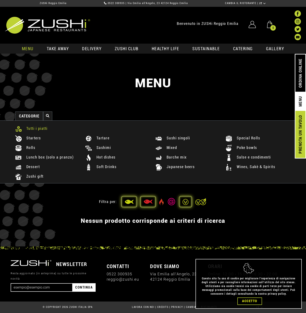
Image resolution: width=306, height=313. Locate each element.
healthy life (165, 48)
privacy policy (277, 293)
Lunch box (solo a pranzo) (44, 157)
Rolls (25, 147)
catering (243, 48)
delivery (92, 48)
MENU (28, 48)
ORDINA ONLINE (300, 73)
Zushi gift (29, 176)
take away (58, 48)
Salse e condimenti (248, 157)
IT (262, 3)
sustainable (206, 48)
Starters (28, 138)
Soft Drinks (100, 166)
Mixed (166, 147)
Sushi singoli (173, 138)
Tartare (97, 138)
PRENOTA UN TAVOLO (300, 134)
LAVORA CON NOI (143, 307)
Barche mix (171, 157)
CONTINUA (84, 287)
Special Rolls (243, 138)
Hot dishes (100, 157)
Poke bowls (241, 147)
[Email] (42, 287)
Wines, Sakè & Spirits (250, 166)
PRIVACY (177, 307)
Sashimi (98, 147)
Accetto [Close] (249, 301)
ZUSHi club (127, 48)
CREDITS (163, 307)
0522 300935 (116, 3)
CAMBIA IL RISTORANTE (240, 3)
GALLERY (275, 48)
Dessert (27, 166)
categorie (29, 116)
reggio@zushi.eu (123, 279)
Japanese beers (175, 166)
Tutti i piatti (31, 128)
